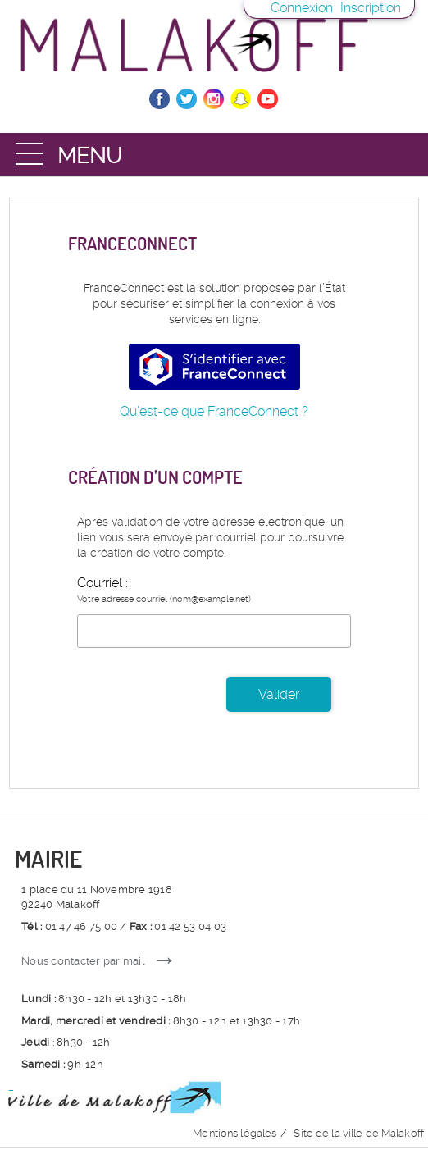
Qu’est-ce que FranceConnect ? (214, 411)
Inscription (370, 8)
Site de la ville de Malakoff (359, 1133)
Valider (278, 694)
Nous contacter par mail (83, 961)
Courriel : (102, 583)
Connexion (302, 8)
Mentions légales (234, 1133)
